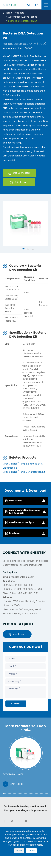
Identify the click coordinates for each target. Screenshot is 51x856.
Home (8, 13)
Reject (19, 850)
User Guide (13, 501)
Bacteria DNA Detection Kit (22, 21)
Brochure (12, 533)
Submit (16, 703)
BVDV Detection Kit (13, 774)
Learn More (13, 784)
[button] (23, 249)
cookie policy (20, 845)
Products (19, 13)
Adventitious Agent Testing (22, 17)
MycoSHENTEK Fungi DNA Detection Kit (24, 472)
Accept (31, 850)
